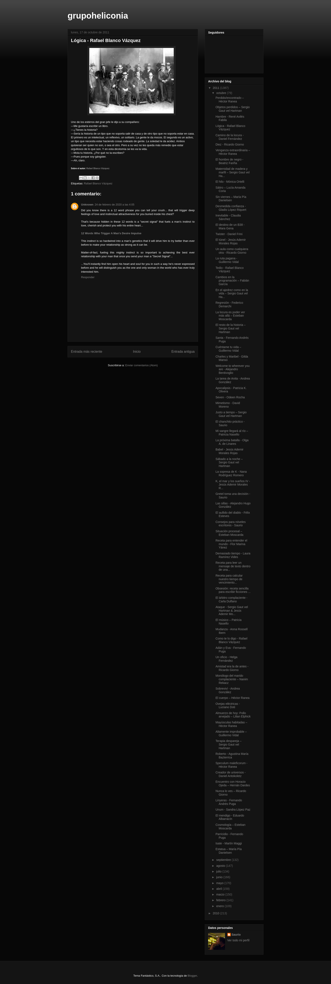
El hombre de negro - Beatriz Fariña (229, 161)
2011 (216, 88)
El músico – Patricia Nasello (228, 621)
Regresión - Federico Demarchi (229, 304)
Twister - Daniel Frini (229, 234)
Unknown (87, 204)
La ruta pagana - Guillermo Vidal (227, 260)
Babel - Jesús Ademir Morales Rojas (229, 451)
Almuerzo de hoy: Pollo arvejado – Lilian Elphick (233, 714)
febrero (221, 900)
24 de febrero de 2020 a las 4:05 (114, 204)
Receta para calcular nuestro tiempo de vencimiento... (229, 579)
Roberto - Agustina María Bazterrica (232, 755)
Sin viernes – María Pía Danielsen (231, 198)
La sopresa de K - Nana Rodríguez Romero (231, 473)
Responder (88, 277)
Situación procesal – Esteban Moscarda (229, 532)
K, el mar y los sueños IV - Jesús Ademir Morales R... (233, 484)
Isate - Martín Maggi (229, 843)
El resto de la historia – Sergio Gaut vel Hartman (231, 328)
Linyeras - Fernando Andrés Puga (229, 802)
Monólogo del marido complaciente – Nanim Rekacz (232, 679)
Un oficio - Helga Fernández (226, 658)
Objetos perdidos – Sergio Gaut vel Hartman (233, 108)
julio (219, 871)
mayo (220, 883)
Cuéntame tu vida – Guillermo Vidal (228, 348)
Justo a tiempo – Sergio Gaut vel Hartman (231, 414)
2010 (216, 913)
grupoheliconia (98, 15)
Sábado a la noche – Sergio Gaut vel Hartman (229, 462)
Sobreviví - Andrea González (228, 690)
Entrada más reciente (86, 351)
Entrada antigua (183, 351)
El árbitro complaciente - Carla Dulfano (231, 599)
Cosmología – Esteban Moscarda (231, 826)
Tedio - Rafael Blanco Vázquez (230, 269)
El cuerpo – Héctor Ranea (233, 698)
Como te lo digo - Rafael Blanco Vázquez (231, 640)
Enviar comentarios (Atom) (141, 365)
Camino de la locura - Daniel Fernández (230, 136)
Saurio (236, 934)
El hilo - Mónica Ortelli (230, 181)
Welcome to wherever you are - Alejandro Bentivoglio (233, 369)
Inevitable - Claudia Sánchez (228, 217)
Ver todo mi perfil (238, 940)
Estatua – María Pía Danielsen (229, 850)
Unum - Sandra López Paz (233, 809)
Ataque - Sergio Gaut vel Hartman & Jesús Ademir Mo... (232, 610)
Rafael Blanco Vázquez (97, 168)
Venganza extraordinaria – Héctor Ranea (233, 151)
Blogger (192, 975)
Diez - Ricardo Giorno (230, 144)
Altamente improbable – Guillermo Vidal (231, 733)
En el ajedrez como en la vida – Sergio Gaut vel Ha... (232, 293)
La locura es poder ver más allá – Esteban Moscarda (230, 315)
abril (219, 888)
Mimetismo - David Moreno (228, 404)
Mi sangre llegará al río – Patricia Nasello (232, 432)
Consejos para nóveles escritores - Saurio (231, 523)
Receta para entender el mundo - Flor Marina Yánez (231, 544)
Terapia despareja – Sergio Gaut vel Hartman (228, 744)
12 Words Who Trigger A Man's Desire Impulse (111, 233)
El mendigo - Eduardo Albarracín (230, 817)
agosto (221, 865)
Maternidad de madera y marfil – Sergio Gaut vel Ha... (233, 172)
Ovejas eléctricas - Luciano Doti (228, 705)
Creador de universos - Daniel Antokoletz (231, 774)
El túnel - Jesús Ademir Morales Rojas (231, 241)
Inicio (137, 351)
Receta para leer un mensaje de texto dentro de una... (233, 566)
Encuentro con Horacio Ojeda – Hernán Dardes (233, 783)
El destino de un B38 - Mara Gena (230, 226)
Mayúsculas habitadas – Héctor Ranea (231, 724)
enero (220, 906)
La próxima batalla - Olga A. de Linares (232, 441)
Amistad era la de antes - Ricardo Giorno (232, 668)
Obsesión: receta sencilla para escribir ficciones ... (233, 590)
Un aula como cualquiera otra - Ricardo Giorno (232, 250)
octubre (221, 93)
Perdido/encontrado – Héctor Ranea (230, 99)
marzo (220, 894)
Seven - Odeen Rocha (230, 397)
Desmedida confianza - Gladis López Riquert (231, 207)
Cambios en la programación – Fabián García (232, 280)
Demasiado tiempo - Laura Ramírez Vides (233, 555)
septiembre (224, 860)
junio (219, 877)
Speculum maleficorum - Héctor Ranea (231, 764)
